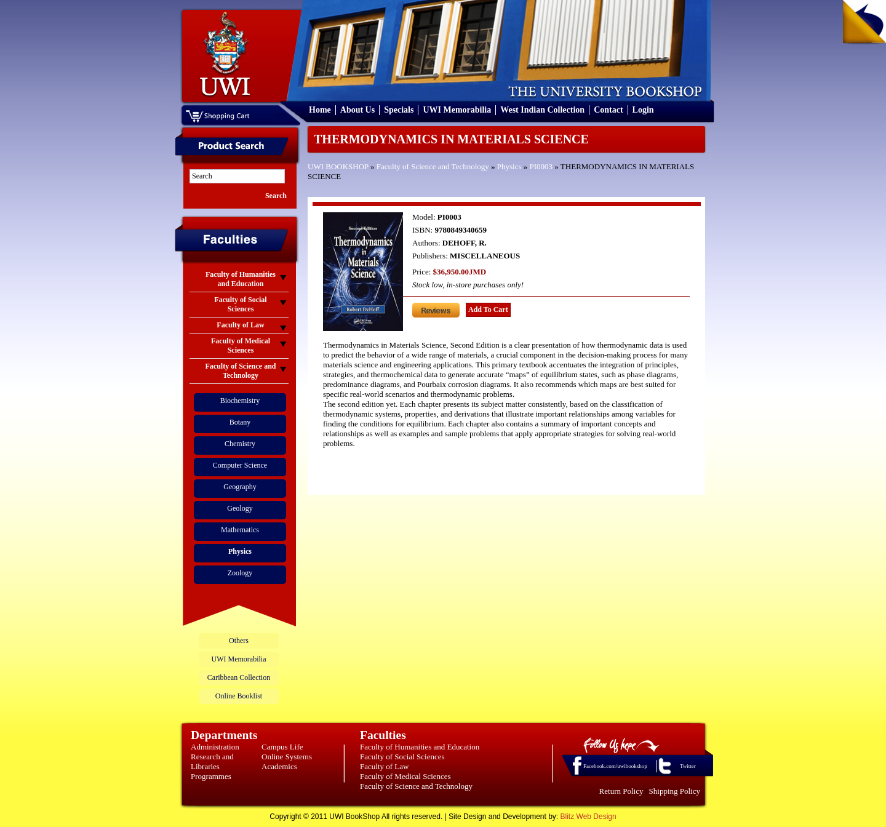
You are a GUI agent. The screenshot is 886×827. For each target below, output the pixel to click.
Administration (215, 746)
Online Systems (286, 756)
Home (320, 109)
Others (239, 640)
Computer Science (240, 465)
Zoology (240, 573)
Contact (608, 109)
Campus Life (282, 746)
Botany (240, 422)
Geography (239, 486)
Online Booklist (238, 696)
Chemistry (240, 443)
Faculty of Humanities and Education (419, 746)
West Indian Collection (542, 109)
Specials (398, 109)
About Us (357, 109)
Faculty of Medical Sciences (405, 776)
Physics (509, 166)
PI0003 (541, 166)
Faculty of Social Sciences (402, 756)
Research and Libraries (212, 761)
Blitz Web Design (589, 816)
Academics (279, 766)
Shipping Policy (674, 791)
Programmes (211, 776)
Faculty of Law (384, 766)
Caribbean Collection (238, 677)
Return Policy (621, 791)
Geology (239, 508)
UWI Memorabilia (457, 109)
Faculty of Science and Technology (433, 166)
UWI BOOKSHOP (338, 166)
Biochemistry (240, 400)
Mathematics (240, 529)
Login (643, 109)
